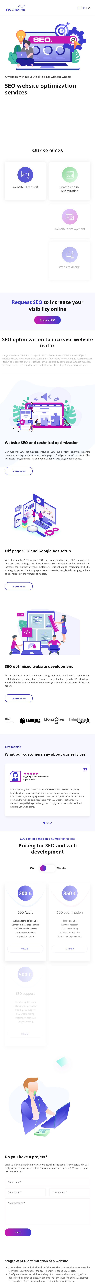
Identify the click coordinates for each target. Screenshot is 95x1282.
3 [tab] (51, 823)
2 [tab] (47, 823)
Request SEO (47, 320)
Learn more (19, 471)
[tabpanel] (47, 789)
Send (18, 1232)
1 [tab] (44, 823)
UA (88, 8)
